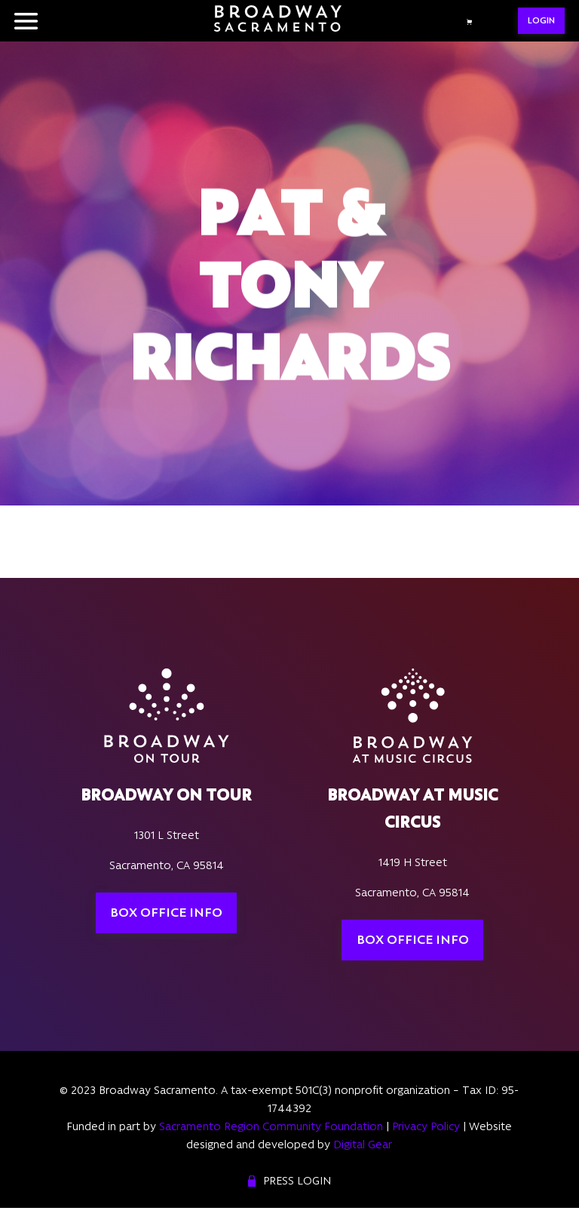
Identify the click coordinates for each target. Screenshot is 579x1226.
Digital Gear (362, 1144)
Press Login (297, 1181)
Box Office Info (166, 912)
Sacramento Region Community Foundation (271, 1126)
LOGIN (541, 20)
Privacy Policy (426, 1126)
